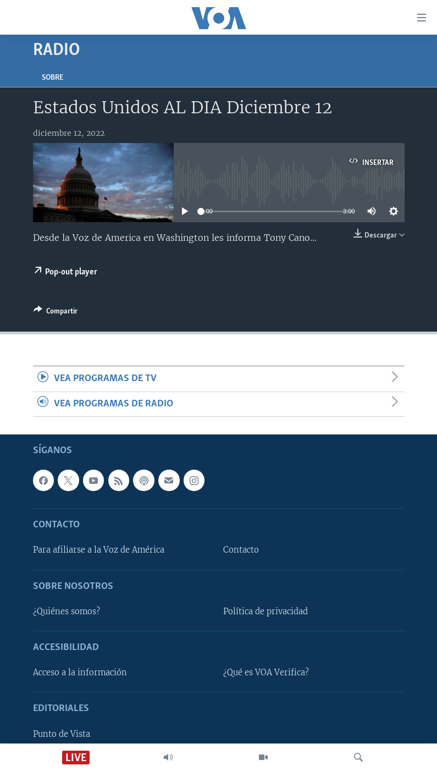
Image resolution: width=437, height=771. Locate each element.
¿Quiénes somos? (66, 611)
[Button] (56, 312)
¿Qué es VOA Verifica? (266, 673)
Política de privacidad (265, 611)
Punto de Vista (61, 734)
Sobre (52, 78)
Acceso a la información (80, 673)
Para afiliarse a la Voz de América (98, 550)
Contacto (241, 550)
